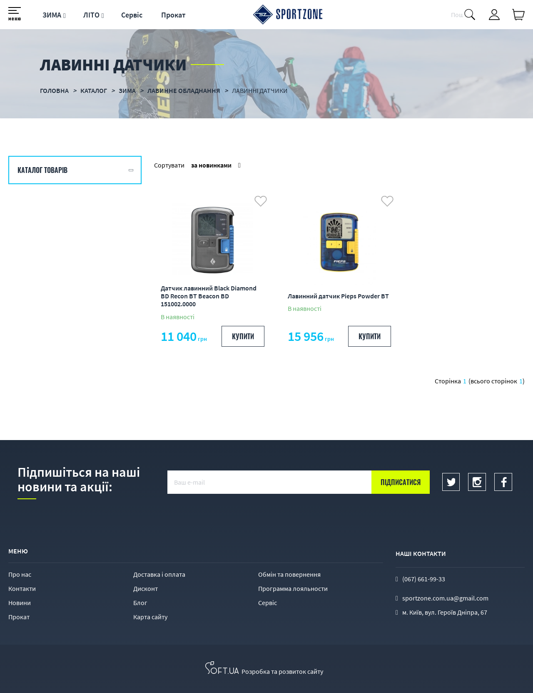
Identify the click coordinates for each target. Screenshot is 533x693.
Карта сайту (150, 617)
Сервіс (131, 15)
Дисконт (145, 588)
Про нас (19, 574)
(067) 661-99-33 (423, 579)
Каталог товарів (42, 170)
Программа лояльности (293, 588)
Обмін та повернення (289, 574)
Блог (140, 602)
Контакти (22, 588)
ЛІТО (91, 15)
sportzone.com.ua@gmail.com (445, 598)
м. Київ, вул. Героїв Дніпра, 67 (444, 612)
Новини (19, 602)
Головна (54, 90)
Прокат (173, 15)
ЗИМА (51, 15)
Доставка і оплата (159, 574)
